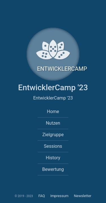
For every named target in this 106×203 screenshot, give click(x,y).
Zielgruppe (53, 134)
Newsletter (82, 196)
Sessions (53, 146)
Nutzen (53, 123)
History (53, 157)
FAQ (41, 196)
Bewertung (53, 169)
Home (53, 111)
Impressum (60, 196)
